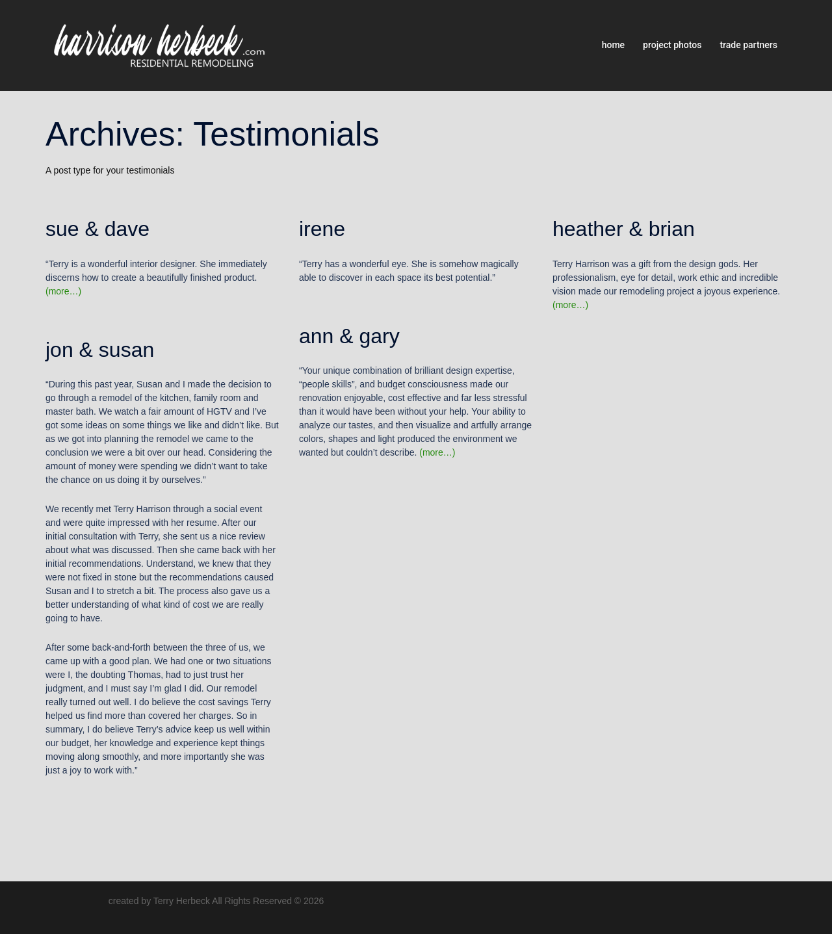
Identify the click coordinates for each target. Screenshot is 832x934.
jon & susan (100, 349)
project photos (672, 45)
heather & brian (623, 228)
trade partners (748, 45)
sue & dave (98, 228)
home (613, 45)
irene (322, 228)
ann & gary (349, 336)
